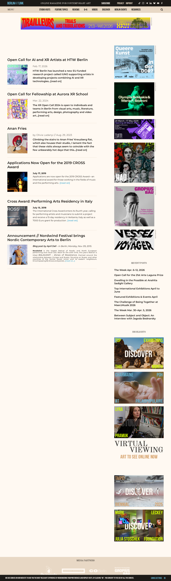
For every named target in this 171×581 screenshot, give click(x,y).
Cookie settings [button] (156, 578)
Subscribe (105, 3)
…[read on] (55, 81)
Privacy (120, 3)
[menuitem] (44, 11)
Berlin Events (121, 9)
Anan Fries (16, 128)
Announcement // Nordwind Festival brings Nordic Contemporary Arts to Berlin (46, 238)
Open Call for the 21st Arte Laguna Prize (138, 275)
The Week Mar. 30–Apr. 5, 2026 (132, 310)
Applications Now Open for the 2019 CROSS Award (46, 165)
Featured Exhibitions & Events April (136, 296)
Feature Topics (61, 9)
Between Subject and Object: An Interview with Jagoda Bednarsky (135, 317)
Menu (10, 10)
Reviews (75, 9)
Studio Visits (44, 9)
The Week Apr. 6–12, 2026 (129, 270)
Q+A (85, 9)
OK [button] (165, 578)
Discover (106, 9)
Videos (95, 9)
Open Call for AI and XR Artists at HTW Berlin (47, 60)
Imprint (129, 3)
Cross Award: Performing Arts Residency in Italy (49, 201)
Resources (136, 9)
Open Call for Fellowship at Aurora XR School (47, 94)
